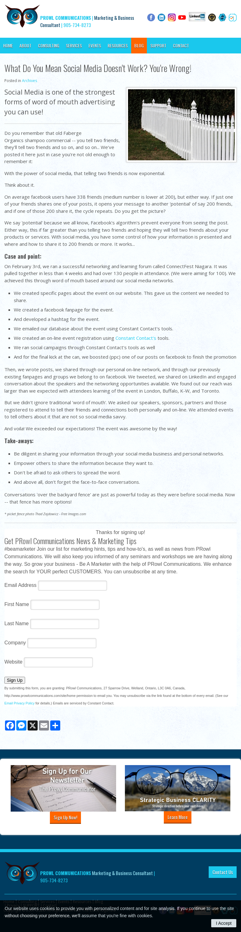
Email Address (20, 585)
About (25, 45)
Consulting (48, 45)
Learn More (178, 816)
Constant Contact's (135, 338)
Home (8, 45)
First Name (16, 604)
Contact (181, 45)
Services (74, 45)
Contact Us (222, 872)
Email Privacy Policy (19, 703)
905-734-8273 (77, 24)
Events (94, 45)
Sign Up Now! (65, 817)
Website (13, 662)
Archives (29, 80)
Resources (118, 45)
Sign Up (15, 680)
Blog (139, 45)
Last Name (16, 623)
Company (15, 642)
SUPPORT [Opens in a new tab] (158, 45)
